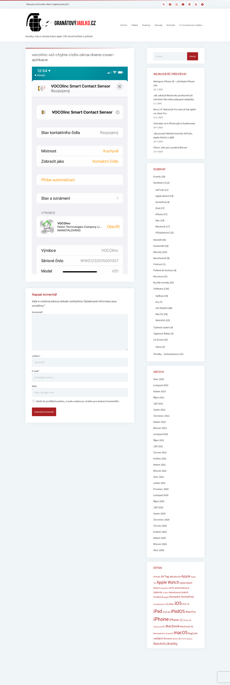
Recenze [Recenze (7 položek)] (168, 638)
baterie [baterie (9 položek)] (157, 592)
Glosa (159, 346)
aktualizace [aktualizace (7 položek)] (175, 576)
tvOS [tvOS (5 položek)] (184, 639)
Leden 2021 (159, 483)
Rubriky (146, 25)
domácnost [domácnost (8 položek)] (175, 592)
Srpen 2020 (159, 513)
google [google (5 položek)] (166, 597)
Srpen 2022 (159, 409)
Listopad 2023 (160, 385)
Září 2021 (158, 446)
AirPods (160, 189)
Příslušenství (162, 232)
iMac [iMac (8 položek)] (171, 604)
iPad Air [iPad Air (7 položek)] (166, 612)
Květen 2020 (159, 531)
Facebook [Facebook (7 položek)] (158, 596)
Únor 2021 (158, 476)
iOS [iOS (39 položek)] (178, 603)
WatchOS (160, 320)
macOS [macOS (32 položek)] (181, 632)
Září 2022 (158, 403)
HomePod (161, 202)
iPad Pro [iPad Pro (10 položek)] (190, 612)
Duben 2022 (159, 422)
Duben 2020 (159, 538)
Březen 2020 (160, 544)
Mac (158, 220)
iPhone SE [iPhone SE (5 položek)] (187, 620)
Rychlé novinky (161, 282)
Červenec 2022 (161, 415)
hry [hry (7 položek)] (167, 604)
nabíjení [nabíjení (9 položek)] (158, 638)
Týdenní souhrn (161, 327)
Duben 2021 (159, 464)
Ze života (158, 339)
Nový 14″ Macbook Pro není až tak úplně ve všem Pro (174, 111)
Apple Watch (162, 196)
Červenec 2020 (161, 519)
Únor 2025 (158, 379)
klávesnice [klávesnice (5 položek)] (157, 627)
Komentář (37, 312)
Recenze (158, 276)
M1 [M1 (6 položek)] (163, 626)
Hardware (158, 182)
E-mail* (35, 371)
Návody (159, 25)
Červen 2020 (160, 525)
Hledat (134, 25)
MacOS (159, 314)
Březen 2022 (160, 428)
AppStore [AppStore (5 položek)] (165, 588)
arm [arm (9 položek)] (171, 587)
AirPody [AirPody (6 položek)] (156, 576)
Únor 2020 (158, 550)
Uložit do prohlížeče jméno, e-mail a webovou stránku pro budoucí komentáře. (77, 401)
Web (34, 386)
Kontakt (171, 25)
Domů (123, 25)
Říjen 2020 (158, 501)
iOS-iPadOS (162, 308)
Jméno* (36, 356)
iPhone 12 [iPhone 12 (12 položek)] (176, 620)
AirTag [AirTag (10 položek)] (165, 576)
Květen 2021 (159, 458)
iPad (158, 208)
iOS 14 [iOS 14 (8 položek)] (185, 604)
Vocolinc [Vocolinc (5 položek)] (189, 639)
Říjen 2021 (158, 440)
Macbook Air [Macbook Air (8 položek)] (186, 626)
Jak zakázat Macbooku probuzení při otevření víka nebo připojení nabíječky (173, 97)
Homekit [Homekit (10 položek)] (174, 596)
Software (158, 288)
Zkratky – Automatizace (166, 354)
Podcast (157, 264)
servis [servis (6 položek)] (175, 638)
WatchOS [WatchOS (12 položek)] (159, 644)
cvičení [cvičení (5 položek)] (165, 592)
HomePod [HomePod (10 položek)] (187, 596)
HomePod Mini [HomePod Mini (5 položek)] (159, 604)
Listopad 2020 (160, 495)
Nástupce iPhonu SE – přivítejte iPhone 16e (174, 83)
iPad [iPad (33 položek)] (157, 611)
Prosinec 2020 (160, 489)
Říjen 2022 (158, 397)
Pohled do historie (163, 270)
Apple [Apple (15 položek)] (185, 576)
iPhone (159, 214)
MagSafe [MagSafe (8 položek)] (193, 633)
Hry (157, 302)
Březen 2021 (160, 470)
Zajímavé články (161, 333)
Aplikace (160, 295)
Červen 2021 (160, 452)
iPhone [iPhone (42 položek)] (161, 619)
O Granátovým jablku (190, 25)
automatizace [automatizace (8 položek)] (182, 587)
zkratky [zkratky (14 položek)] (171, 643)
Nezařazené (159, 258)
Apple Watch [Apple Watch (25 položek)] (168, 582)
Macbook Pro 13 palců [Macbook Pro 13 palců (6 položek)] (163, 633)
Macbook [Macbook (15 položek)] (173, 626)
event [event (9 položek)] (185, 592)
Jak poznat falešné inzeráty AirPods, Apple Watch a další (173, 135)
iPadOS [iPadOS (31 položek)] (178, 611)
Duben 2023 (159, 391)
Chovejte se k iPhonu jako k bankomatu (174, 123)
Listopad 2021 (160, 434)
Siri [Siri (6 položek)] (179, 638)
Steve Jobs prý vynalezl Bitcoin (170, 147)
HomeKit (158, 239)
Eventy (157, 176)
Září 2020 (158, 507)
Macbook (160, 226)
